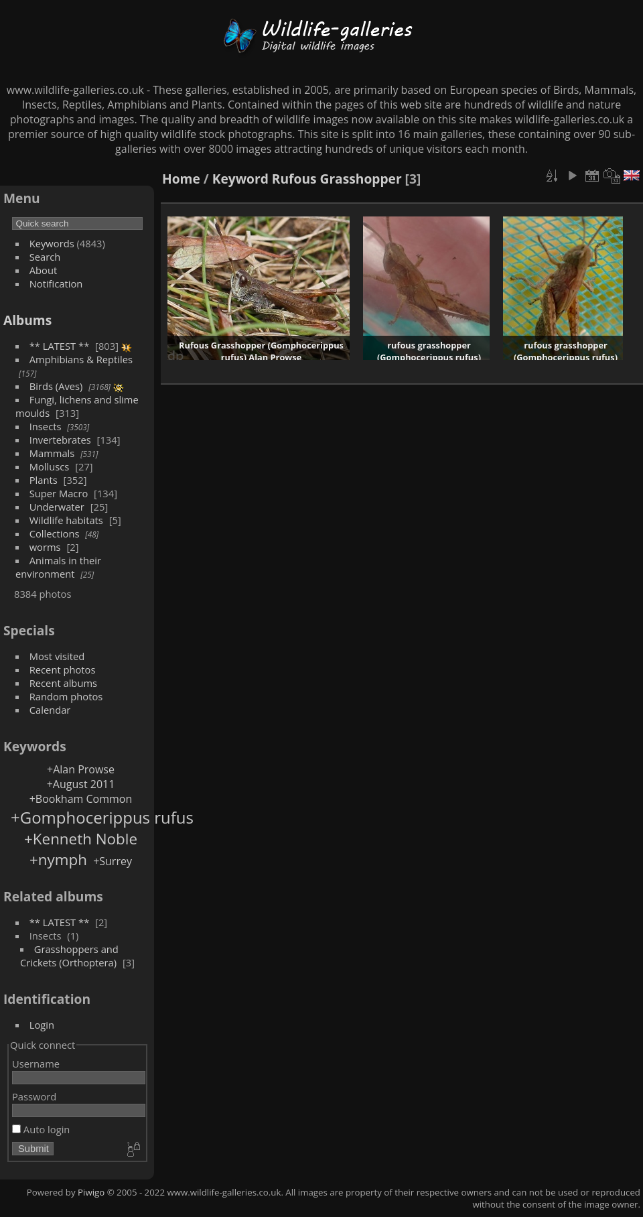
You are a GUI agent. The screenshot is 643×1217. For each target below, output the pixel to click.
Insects (45, 426)
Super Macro (58, 493)
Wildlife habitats (66, 520)
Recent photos (62, 669)
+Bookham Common (81, 798)
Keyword (240, 179)
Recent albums (63, 683)
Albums (27, 320)
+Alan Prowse (81, 769)
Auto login (41, 1129)
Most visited (57, 656)
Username (36, 1063)
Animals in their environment (58, 567)
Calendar (50, 709)
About (43, 270)
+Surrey (112, 861)
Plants (43, 480)
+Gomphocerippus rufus (102, 817)
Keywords (51, 243)
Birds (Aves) (56, 386)
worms (45, 547)
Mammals (52, 453)
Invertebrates (60, 439)
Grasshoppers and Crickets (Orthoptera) (69, 955)
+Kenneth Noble (80, 838)
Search (45, 256)
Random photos (66, 696)
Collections (54, 533)
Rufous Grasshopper (337, 179)
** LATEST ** (59, 346)
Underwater (56, 506)
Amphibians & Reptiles (81, 359)
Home (181, 179)
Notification (56, 283)
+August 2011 (81, 784)
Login (41, 1024)
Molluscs (49, 466)
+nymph (58, 859)
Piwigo (91, 1192)
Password (34, 1096)
